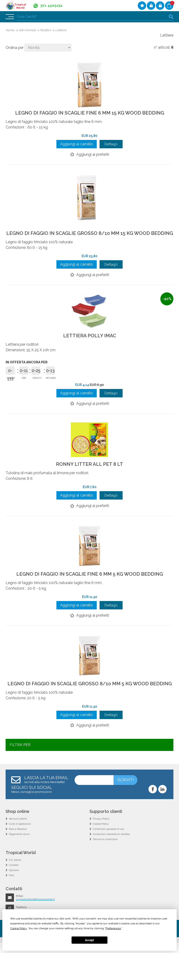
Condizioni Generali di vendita (112, 844)
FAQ (11, 885)
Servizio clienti (18, 829)
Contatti (14, 875)
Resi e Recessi (18, 839)
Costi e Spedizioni (20, 834)
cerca (171, 16)
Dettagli (111, 144)
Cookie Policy (101, 834)
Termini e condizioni (105, 849)
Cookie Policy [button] (18, 928)
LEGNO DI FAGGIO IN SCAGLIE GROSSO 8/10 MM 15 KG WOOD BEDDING (89, 235)
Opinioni (14, 880)
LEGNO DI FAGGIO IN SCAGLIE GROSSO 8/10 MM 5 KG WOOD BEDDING (89, 691)
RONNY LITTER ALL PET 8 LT (89, 469)
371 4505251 (52, 5)
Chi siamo (15, 870)
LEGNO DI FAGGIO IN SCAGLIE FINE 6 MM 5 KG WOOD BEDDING (89, 579)
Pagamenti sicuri (19, 844)
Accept (89, 940)
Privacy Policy (101, 829)
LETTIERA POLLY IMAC (89, 341)
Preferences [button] (113, 928)
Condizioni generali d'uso (109, 839)
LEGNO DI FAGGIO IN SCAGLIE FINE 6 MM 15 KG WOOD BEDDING (90, 113)
